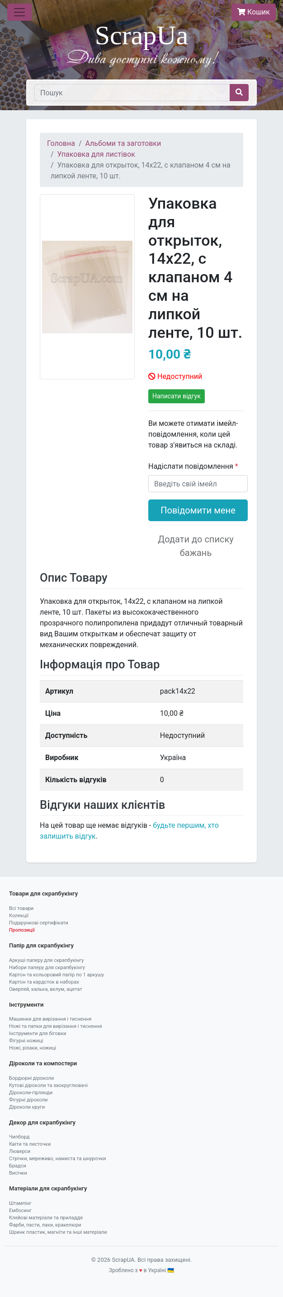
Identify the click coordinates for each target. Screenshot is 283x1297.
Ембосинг (20, 1210)
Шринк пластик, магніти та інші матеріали (58, 1232)
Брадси (17, 1166)
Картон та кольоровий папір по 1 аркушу (56, 975)
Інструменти (26, 1004)
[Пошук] (132, 92)
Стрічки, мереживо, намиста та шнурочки (57, 1159)
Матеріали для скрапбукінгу (48, 1188)
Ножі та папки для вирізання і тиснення (55, 1026)
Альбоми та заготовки (123, 143)
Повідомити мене (198, 510)
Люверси (19, 1151)
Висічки (18, 1173)
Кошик (253, 12)
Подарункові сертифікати (38, 923)
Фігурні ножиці (26, 1041)
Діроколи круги (27, 1107)
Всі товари (21, 908)
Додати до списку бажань (195, 546)
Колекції (18, 916)
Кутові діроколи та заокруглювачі (48, 1085)
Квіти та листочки (30, 1144)
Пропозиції (22, 930)
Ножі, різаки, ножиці (32, 1048)
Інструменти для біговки (37, 1033)
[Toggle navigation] (19, 12)
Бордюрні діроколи (31, 1078)
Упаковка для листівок (96, 154)
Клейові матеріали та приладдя (46, 1218)
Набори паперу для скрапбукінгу (47, 967)
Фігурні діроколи (28, 1100)
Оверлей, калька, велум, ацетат (45, 989)
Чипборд (19, 1137)
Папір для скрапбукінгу (41, 945)
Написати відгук (176, 396)
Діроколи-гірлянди (30, 1093)
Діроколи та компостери (43, 1063)
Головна (61, 143)
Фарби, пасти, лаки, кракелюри (45, 1225)
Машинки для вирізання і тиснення (50, 1019)
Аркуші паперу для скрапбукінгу (46, 960)
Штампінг (20, 1203)
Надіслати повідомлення (191, 466)
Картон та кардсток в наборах (44, 982)
